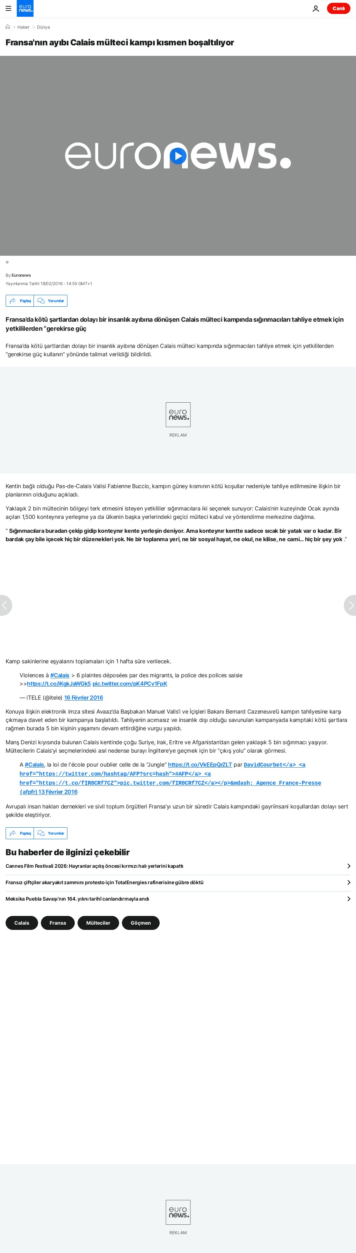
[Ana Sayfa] (8, 26)
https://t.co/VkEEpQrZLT (200, 764)
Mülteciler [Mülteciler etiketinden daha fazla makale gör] (98, 920)
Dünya (43, 27)
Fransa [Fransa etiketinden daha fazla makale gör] (58, 920)
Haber (23, 27)
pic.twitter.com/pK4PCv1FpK (130, 683)
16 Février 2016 (83, 697)
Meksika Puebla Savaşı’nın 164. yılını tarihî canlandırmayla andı (77, 896)
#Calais (60, 675)
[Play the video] (178, 156)
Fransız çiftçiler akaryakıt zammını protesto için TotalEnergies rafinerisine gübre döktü (104, 879)
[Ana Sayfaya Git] (25, 8)
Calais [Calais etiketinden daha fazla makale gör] (21, 920)
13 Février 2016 (57, 789)
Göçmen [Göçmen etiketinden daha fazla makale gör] (141, 920)
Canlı (339, 8)
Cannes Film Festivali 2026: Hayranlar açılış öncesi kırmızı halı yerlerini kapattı (94, 863)
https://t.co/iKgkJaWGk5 (59, 683)
